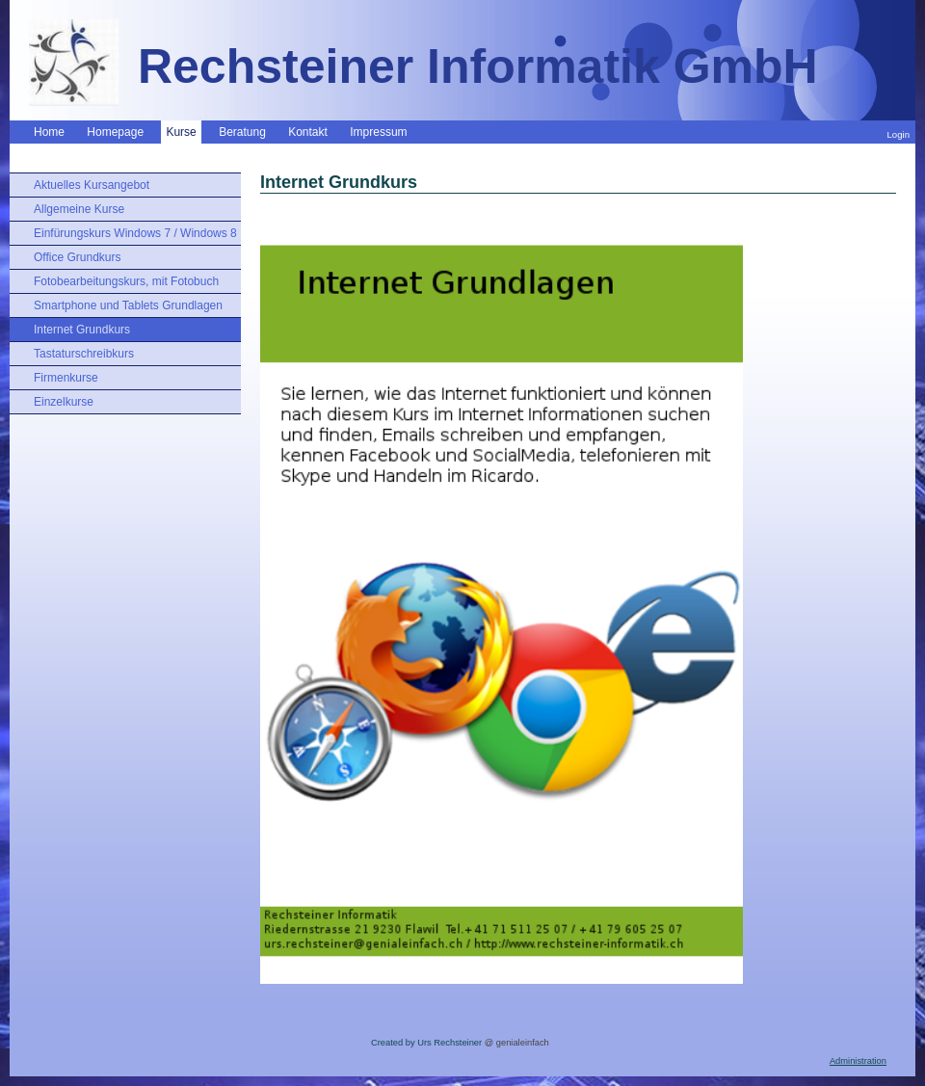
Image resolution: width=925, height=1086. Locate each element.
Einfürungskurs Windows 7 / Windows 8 (135, 233)
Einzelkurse (63, 402)
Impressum (378, 132)
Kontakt (308, 132)
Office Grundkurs (77, 257)
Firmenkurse (66, 377)
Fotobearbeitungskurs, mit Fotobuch (126, 281)
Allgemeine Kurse (79, 209)
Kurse (181, 132)
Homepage (115, 132)
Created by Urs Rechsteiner (426, 1042)
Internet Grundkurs (82, 329)
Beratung (242, 132)
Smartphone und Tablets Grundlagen (128, 305)
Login (898, 134)
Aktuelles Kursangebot (91, 185)
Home (49, 132)
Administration (858, 1061)
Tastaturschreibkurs (84, 353)
